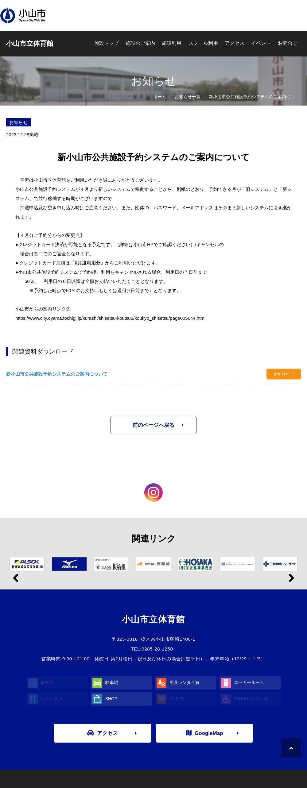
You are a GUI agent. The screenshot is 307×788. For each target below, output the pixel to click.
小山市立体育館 (29, 43)
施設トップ (106, 43)
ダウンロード (284, 374)
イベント (261, 43)
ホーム (159, 96)
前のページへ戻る (153, 425)
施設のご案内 (140, 43)
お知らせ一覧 (187, 96)
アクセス (234, 43)
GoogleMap (204, 733)
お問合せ (287, 43)
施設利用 (171, 43)
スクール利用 (203, 43)
